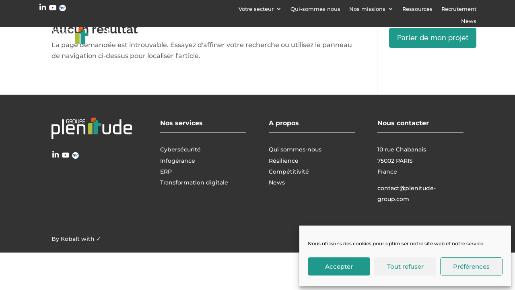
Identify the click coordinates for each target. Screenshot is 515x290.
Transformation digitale (308, 38)
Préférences (471, 266)
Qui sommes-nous (295, 149)
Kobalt (70, 238)
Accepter (339, 266)
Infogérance (229, 38)
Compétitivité (289, 171)
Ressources (417, 9)
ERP (365, 38)
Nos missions (367, 9)
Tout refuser (405, 266)
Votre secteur (256, 9)
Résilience (284, 160)
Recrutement (458, 9)
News (468, 21)
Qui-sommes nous (315, 9)
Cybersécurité (166, 38)
